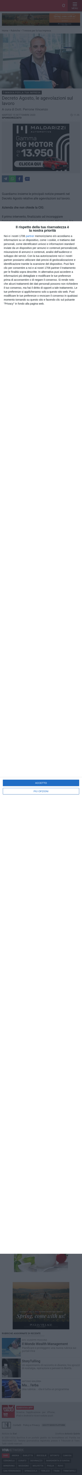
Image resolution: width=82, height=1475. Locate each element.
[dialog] (41, 737)
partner (30, 236)
